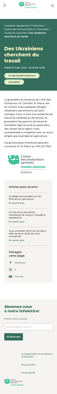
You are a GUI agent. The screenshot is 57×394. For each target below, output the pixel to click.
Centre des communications (20, 29)
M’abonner (13, 336)
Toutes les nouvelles (16, 33)
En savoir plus (16, 203)
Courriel (16, 276)
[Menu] (4, 6)
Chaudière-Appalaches (17, 25)
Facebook (17, 262)
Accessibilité (28, 372)
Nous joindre (28, 364)
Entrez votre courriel (28, 328)
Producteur (37, 25)
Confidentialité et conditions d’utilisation (37, 355)
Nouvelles (43, 29)
